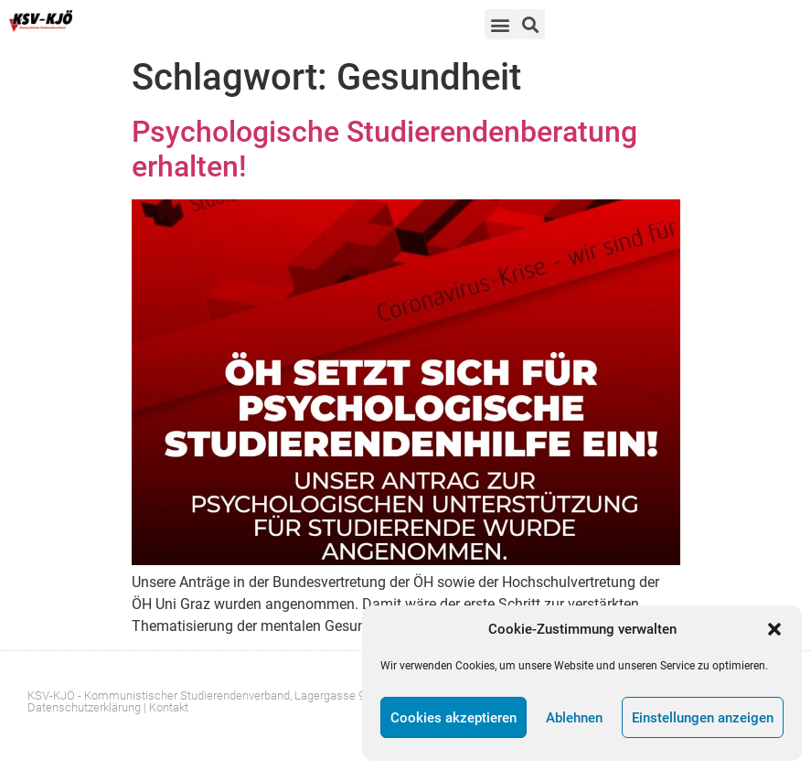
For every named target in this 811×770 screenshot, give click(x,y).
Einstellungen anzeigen (703, 718)
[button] (774, 629)
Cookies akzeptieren (453, 718)
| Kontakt (166, 707)
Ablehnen (574, 718)
